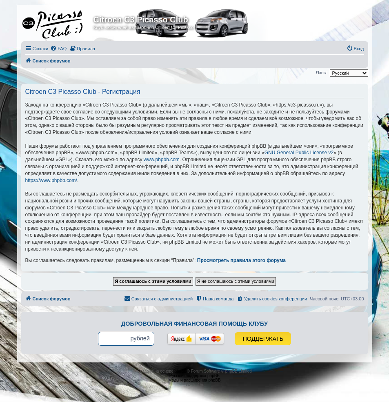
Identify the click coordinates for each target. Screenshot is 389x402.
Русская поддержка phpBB (194, 375)
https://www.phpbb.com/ (51, 180)
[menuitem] (58, 48)
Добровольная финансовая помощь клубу (194, 323)
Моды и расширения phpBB (194, 380)
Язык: (322, 72)
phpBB (181, 371)
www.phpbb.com (162, 159)
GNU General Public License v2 (299, 152)
